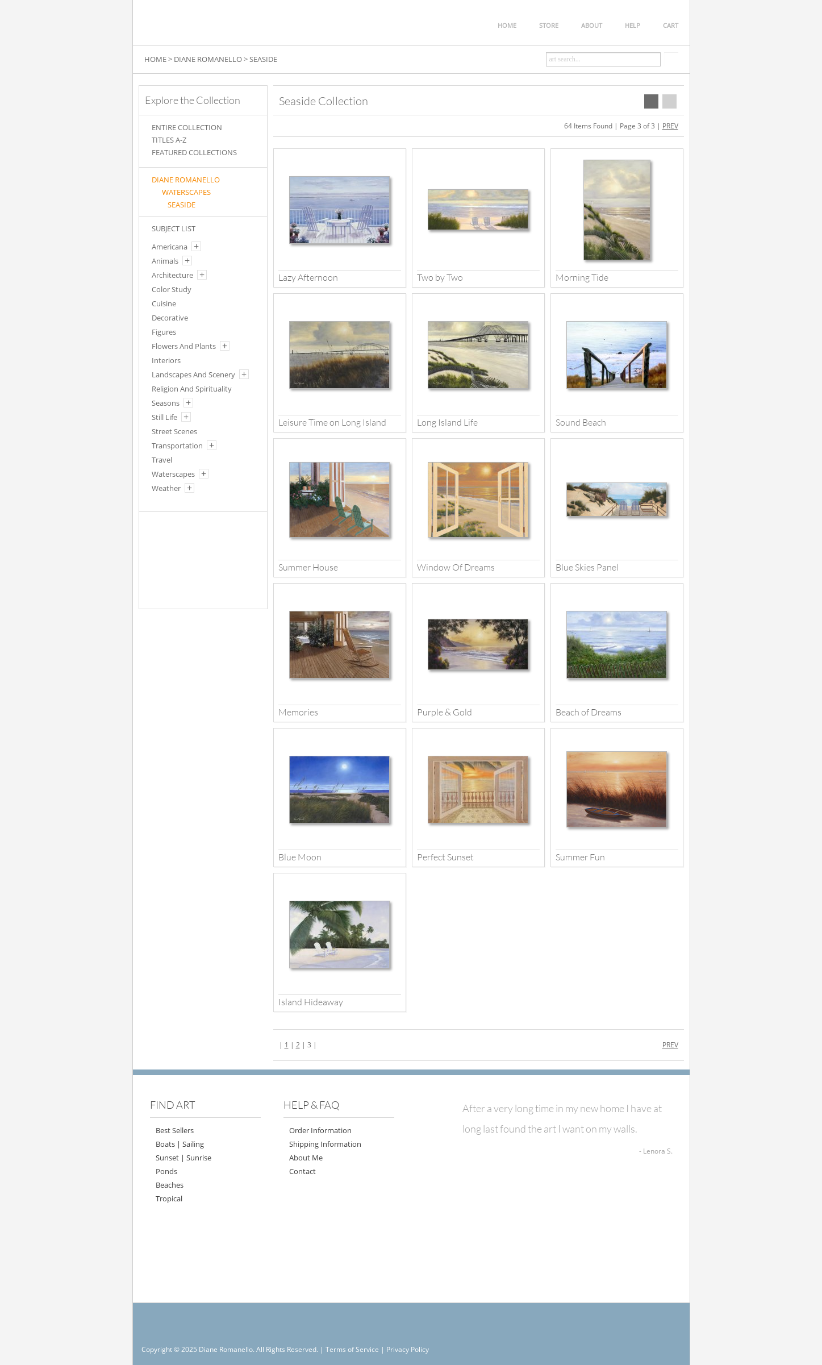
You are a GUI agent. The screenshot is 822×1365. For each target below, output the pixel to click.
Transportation (177, 445)
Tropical (169, 1198)
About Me (306, 1157)
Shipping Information (325, 1144)
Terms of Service (352, 1349)
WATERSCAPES (186, 192)
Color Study (171, 289)
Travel (162, 460)
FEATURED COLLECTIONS (194, 152)
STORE (548, 25)
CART (670, 25)
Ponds (166, 1171)
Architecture (172, 275)
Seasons (166, 403)
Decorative (170, 318)
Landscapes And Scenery (193, 374)
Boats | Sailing (180, 1144)
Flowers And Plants (184, 346)
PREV (670, 126)
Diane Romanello (186, 179)
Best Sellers (175, 1130)
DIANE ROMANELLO (208, 59)
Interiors (166, 360)
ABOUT (591, 25)
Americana (169, 247)
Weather (166, 488)
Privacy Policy (407, 1349)
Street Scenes (174, 431)
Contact (302, 1171)
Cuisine (164, 303)
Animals (165, 261)
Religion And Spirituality (192, 389)
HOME (507, 25)
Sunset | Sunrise (183, 1157)
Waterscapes (173, 474)
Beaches (169, 1185)
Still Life (164, 417)
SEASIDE (263, 59)
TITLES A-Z (169, 140)
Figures (164, 332)
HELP (632, 25)
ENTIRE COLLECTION (187, 127)
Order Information (320, 1130)
